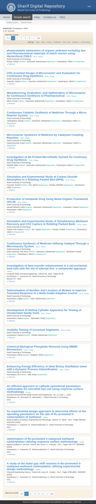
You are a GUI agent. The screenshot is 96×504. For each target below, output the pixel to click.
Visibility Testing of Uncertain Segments (33, 329)
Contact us (49, 17)
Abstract (12, 64)
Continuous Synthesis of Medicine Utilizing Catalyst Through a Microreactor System (48, 245)
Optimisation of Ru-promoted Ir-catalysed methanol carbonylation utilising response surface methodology (42, 440)
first (8, 38)
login (89, 6)
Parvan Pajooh (88, 502)
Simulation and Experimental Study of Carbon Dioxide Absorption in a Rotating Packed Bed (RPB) (42, 178)
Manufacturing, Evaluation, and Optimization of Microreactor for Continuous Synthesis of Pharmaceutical (46, 94)
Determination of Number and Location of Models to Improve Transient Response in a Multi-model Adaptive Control (46, 292)
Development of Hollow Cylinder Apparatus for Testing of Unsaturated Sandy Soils (44, 312)
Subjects (75, 42)
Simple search (22, 17)
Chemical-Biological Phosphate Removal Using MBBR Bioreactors (42, 348)
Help (37, 17)
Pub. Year (66, 42)
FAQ (62, 17)
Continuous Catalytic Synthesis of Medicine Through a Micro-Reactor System (47, 114)
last (38, 38)
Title (43, 42)
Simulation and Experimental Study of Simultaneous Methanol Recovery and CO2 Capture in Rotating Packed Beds (47, 223)
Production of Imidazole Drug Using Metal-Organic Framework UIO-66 (47, 200)
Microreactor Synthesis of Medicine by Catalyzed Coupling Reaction (45, 136)
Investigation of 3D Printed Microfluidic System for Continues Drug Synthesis (47, 158)
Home (6, 17)
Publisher (57, 42)
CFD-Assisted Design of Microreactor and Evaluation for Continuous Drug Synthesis (43, 74)
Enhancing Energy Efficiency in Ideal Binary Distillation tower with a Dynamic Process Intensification (47, 368)
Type (38, 42)
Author (49, 42)
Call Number (85, 42)
